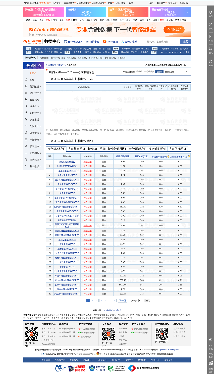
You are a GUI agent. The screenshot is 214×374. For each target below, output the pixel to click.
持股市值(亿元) (141, 156)
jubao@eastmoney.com (169, 349)
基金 (128, 20)
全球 (82, 20)
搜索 (184, 20)
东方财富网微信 (86, 332)
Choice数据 (120, 3)
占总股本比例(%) (161, 157)
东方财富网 (51, 65)
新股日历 (48, 52)
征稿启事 (155, 360)
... (110, 300)
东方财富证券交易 (67, 336)
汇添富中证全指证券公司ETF (67, 207)
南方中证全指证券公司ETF (67, 280)
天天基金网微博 (139, 329)
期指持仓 (87, 48)
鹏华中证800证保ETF (67, 249)
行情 (68, 20)
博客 (177, 20)
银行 (122, 20)
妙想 (110, 3)
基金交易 (123, 332)
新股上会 (58, 52)
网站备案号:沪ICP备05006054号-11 (80, 354)
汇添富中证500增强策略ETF (67, 198)
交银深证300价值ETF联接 (67, 216)
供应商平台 (88, 360)
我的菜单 (161, 3)
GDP (176, 52)
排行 (69, 58)
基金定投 (135, 52)
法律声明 (129, 360)
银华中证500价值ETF (67, 184)
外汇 (108, 20)
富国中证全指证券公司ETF (67, 235)
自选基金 (122, 58)
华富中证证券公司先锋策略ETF (67, 225)
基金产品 (123, 340)
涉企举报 (211, 347)
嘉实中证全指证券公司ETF (67, 180)
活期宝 (122, 336)
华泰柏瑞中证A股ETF (67, 175)
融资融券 (48, 48)
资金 (67, 52)
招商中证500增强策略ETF (67, 189)
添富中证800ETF (67, 244)
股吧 (162, 20)
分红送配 (145, 48)
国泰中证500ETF (67, 193)
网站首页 (28, 3)
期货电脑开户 (179, 332)
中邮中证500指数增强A (67, 166)
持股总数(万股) (123, 156)
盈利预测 (184, 48)
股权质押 (58, 48)
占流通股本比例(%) (180, 157)
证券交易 (172, 3)
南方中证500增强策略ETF (67, 202)
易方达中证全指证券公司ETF (67, 294)
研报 (155, 48)
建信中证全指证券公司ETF (67, 258)
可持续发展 (60, 360)
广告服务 (74, 360)
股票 (41, 20)
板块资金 (97, 52)
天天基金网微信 (139, 332)
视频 (155, 20)
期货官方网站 (179, 336)
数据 (75, 20)
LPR (182, 52)
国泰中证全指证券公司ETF (67, 285)
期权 (62, 20)
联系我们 (102, 360)
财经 (28, 20)
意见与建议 (84, 336)
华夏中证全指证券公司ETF (67, 276)
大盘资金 (78, 52)
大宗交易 (68, 48)
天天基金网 (69, 3)
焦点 (35, 20)
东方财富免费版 (48, 328)
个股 (58, 58)
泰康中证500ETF (67, 267)
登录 (151, 3)
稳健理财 (123, 344)
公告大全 (97, 48)
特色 (29, 48)
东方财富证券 (83, 3)
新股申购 (39, 52)
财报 (116, 48)
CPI (161, 52)
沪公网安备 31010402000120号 (111, 354)
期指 (55, 20)
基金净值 (125, 52)
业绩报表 (126, 48)
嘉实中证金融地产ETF (67, 289)
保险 (142, 20)
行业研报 (175, 48)
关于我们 (46, 360)
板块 (64, 58)
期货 (102, 20)
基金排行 (144, 52)
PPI (166, 52)
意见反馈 (211, 355)
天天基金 (106, 324)
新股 (48, 20)
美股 (88, 20)
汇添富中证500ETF (67, 171)
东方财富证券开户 (67, 328)
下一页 (122, 300)
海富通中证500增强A (67, 220)
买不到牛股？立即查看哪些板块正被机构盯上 (165, 65)
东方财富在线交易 (67, 332)
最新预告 (136, 48)
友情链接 (169, 360)
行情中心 (32, 57)
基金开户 (123, 328)
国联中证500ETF (67, 262)
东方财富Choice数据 (112, 310)
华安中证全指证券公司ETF (67, 231)
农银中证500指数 (67, 162)
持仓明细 (88, 162)
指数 (42, 58)
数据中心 (62, 65)
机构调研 (78, 48)
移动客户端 (44, 3)
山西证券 (55, 72)
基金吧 (170, 20)
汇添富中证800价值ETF (67, 211)
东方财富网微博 (86, 329)
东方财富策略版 (48, 336)
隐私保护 (142, 360)
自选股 (113, 58)
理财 (135, 20)
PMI (171, 52)
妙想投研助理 (47, 340)
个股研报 (165, 48)
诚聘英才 (116, 360)
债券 (148, 20)
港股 (95, 20)
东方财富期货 (162, 324)
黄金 (115, 20)
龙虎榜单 (39, 48)
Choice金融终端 (48, 344)
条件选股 (107, 48)
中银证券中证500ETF (67, 271)
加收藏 (35, 3)
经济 (154, 52)
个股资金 (87, 52)
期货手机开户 (179, 328)
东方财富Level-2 (48, 332)
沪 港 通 (106, 52)
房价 (187, 52)
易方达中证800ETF (67, 240)
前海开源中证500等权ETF (67, 253)
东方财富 (29, 324)
